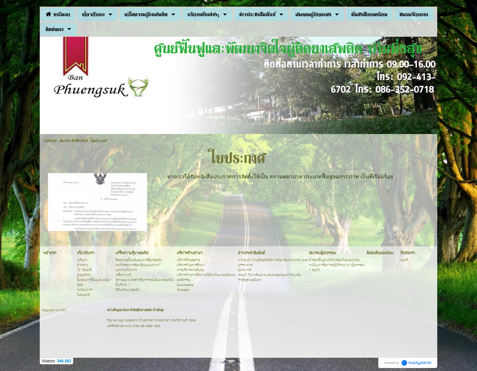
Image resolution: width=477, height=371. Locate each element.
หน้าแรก (50, 140)
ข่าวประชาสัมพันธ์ (74, 140)
